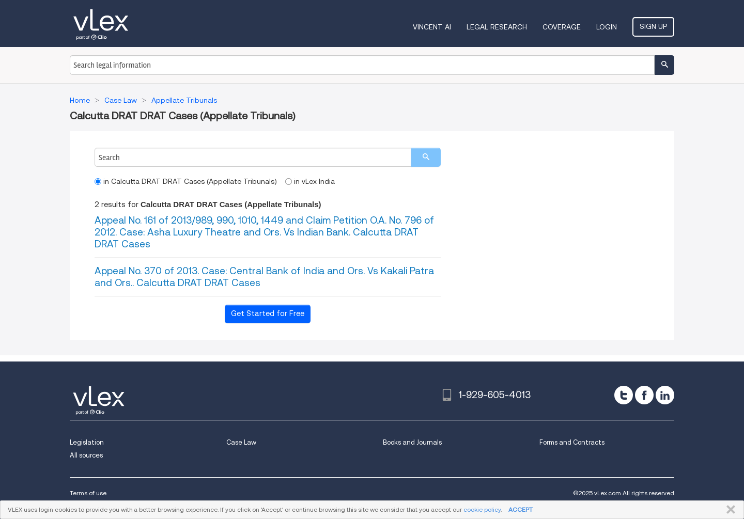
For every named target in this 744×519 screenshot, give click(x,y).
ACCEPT (520, 509)
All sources (86, 455)
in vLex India (310, 181)
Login (606, 27)
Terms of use (88, 493)
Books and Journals (412, 442)
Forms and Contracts (572, 442)
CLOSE (729, 510)
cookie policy (482, 509)
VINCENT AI (432, 27)
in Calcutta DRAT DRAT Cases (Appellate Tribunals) (186, 181)
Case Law (241, 442)
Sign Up (653, 26)
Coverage (561, 27)
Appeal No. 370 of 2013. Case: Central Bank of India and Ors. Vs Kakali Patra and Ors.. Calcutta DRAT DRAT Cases (264, 276)
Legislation (87, 442)
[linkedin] (665, 395)
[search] (426, 157)
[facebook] (644, 395)
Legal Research (497, 27)
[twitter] (623, 395)
